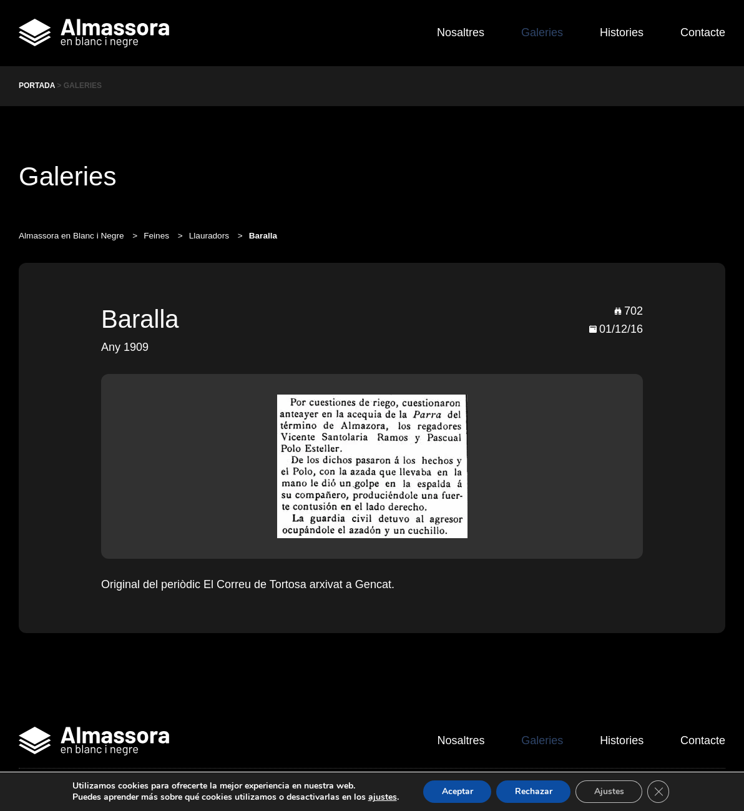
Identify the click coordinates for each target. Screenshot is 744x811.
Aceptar (456, 791)
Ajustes (609, 791)
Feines (158, 235)
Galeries (541, 32)
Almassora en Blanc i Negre (72, 235)
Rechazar (533, 791)
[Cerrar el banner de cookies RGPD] (659, 791)
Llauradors (210, 235)
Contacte (702, 32)
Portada (37, 85)
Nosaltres (458, 32)
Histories (621, 32)
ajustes (381, 797)
